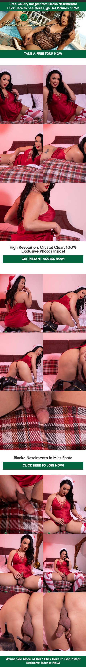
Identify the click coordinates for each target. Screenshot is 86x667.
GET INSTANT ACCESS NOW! (43, 259)
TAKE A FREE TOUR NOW (43, 54)
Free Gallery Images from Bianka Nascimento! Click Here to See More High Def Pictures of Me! (43, 6)
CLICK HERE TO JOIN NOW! (43, 465)
